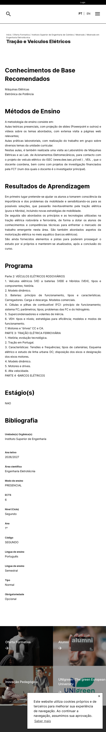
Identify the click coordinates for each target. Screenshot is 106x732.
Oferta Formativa (21, 34)
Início (8, 34)
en (88, 13)
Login (82, 2)
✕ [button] (99, 696)
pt (80, 13)
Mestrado (80, 34)
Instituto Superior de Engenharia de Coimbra (53, 34)
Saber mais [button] (42, 721)
